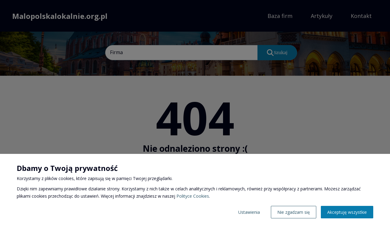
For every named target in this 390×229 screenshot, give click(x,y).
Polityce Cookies (192, 196)
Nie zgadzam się (293, 212)
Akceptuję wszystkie (347, 212)
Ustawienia (249, 212)
